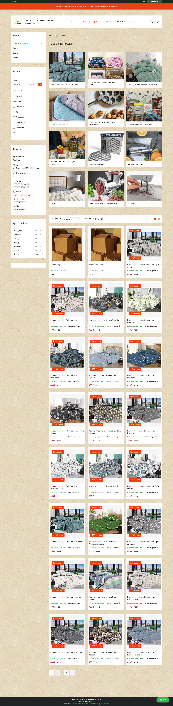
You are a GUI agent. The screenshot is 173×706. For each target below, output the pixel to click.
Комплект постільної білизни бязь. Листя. (66, 542)
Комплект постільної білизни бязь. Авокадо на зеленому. (102, 543)
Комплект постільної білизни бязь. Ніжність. (141, 321)
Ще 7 (17, 133)
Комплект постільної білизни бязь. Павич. (66, 597)
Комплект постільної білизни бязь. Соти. (66, 652)
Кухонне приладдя (97, 164)
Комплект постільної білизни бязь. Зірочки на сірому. (144, 543)
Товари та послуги (89, 22)
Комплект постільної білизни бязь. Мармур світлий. (64, 487)
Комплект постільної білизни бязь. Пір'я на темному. (67, 432)
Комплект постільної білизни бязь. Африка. (102, 654)
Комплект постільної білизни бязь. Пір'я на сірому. (144, 266)
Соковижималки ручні (136, 164)
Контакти (121, 22)
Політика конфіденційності (99, 704)
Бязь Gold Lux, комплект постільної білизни (103, 83)
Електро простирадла (59, 124)
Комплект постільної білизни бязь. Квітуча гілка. (67, 321)
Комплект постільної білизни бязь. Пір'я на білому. (144, 487)
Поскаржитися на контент (80, 704)
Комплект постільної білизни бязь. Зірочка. (102, 376)
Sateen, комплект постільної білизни (142, 85)
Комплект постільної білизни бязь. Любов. (105, 486)
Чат (163, 700)
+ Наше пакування (57, 265)
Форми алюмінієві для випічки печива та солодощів (106, 123)
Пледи (53, 204)
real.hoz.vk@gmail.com (22, 195)
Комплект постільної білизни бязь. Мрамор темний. (64, 376)
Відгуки (16, 53)
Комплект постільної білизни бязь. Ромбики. (141, 432)
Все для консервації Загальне (140, 124)
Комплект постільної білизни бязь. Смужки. (102, 598)
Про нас (108, 22)
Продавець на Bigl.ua (86, 701)
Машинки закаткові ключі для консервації (63, 163)
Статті (15, 58)
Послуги (131, 204)
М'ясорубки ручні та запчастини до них (105, 204)
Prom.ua (98, 699)
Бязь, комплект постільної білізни (64, 85)
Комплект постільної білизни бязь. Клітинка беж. (141, 598)
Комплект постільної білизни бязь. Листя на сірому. (105, 432)
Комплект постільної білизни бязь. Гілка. (105, 320)
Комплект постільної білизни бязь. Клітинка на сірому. (141, 654)
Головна (73, 22)
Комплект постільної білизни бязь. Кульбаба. (141, 376)
